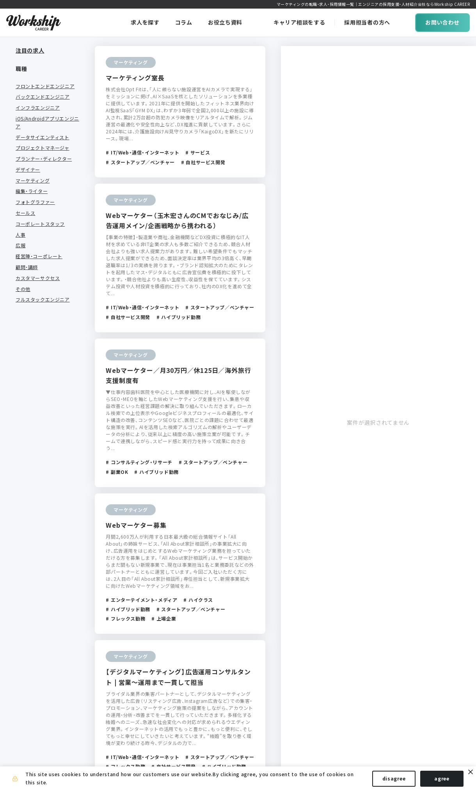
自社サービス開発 (35, 526)
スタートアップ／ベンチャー (45, 512)
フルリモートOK (34, 443)
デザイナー (28, 163)
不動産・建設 (29, 403)
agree (441, 778)
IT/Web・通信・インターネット (46, 326)
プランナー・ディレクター (44, 152)
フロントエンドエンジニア (45, 79)
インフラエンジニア (38, 101)
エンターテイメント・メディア (46, 345)
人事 (20, 228)
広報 (20, 239)
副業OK (24, 475)
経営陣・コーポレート (39, 250)
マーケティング (33, 174)
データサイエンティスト (42, 131)
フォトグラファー (35, 196)
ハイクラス (28, 559)
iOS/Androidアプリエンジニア (47, 116)
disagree (394, 778)
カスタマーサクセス (38, 272)
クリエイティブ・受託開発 (44, 360)
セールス (25, 207)
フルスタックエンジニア (43, 293)
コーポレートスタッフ (40, 218)
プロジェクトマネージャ (42, 141)
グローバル (28, 548)
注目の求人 (30, 50)
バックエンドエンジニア (43, 90)
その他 (23, 282)
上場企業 (25, 497)
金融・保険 (27, 392)
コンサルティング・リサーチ (46, 381)
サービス (25, 370)
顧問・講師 (27, 261)
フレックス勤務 (33, 454)
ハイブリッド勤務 (35, 465)
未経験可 (25, 486)
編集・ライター (32, 185)
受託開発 (25, 537)
